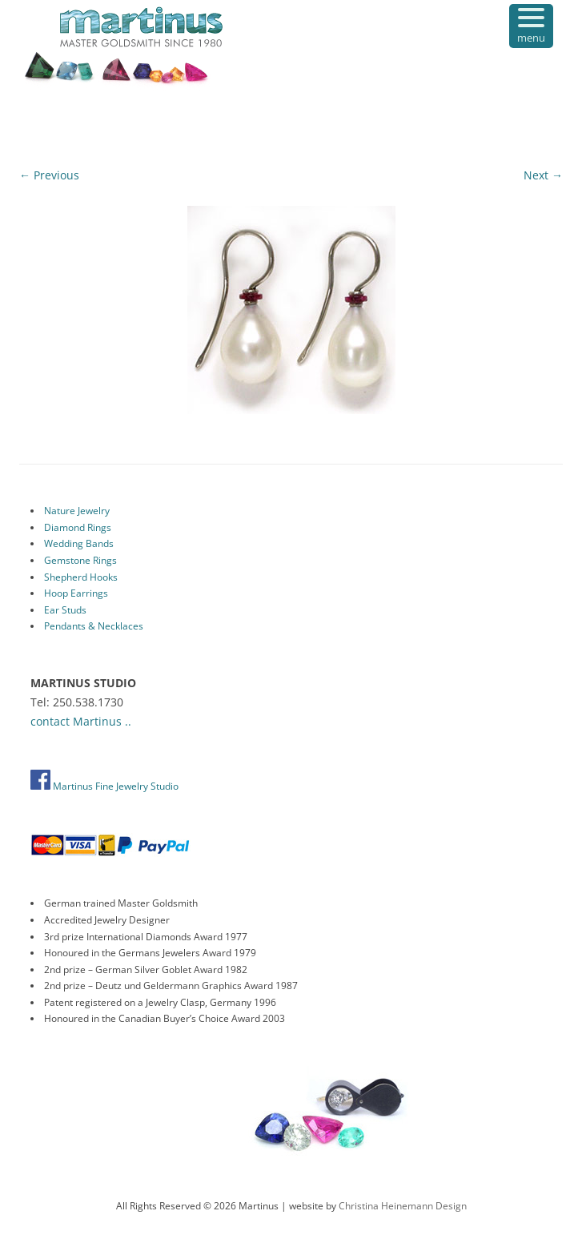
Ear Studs (65, 610)
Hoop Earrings (76, 593)
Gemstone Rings (80, 560)
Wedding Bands (79, 543)
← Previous (49, 175)
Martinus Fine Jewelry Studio (104, 786)
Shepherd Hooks (81, 577)
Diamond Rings (77, 527)
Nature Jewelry (77, 510)
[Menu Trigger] (531, 26)
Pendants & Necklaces (93, 626)
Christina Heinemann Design (403, 1206)
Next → (543, 175)
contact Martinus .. (80, 721)
